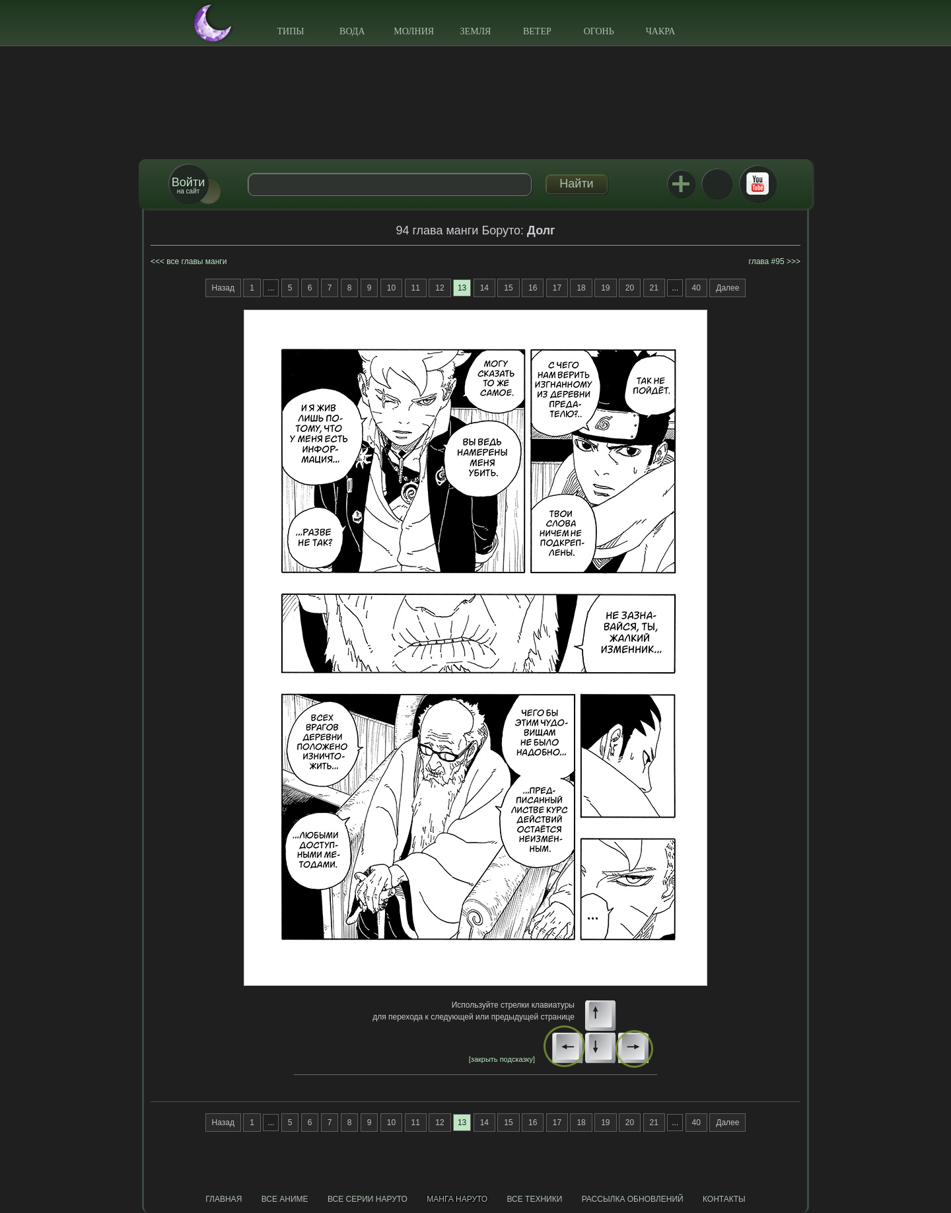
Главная (223, 1199)
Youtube (757, 183)
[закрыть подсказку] (502, 1059)
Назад (223, 288)
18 (581, 288)
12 (439, 288)
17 (557, 288)
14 (484, 288)
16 (532, 288)
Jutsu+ (681, 183)
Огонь (599, 31)
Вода (352, 31)
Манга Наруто (457, 1199)
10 (391, 288)
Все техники (534, 1199)
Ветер (537, 31)
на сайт (188, 185)
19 (605, 288)
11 (415, 288)
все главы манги (196, 261)
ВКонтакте (716, 183)
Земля (475, 31)
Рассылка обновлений (633, 1199)
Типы (290, 31)
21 (654, 288)
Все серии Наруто (367, 1199)
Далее (727, 288)
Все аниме (285, 1199)
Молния (414, 31)
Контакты (724, 1199)
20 (629, 288)
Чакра (661, 31)
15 (508, 288)
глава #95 (767, 261)
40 (696, 288)
